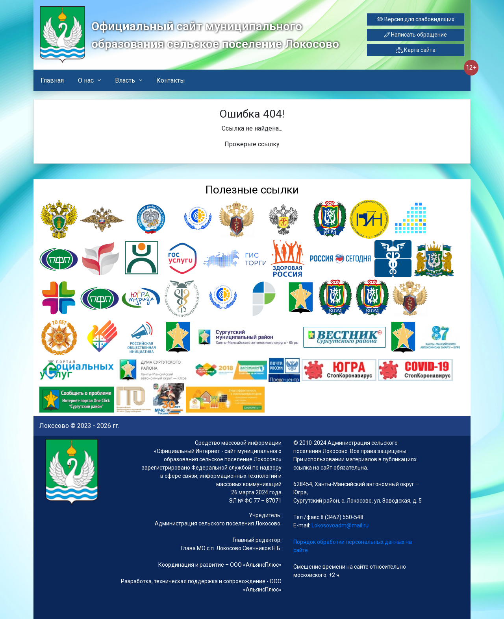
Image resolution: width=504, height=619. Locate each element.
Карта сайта (415, 50)
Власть (125, 80)
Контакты (170, 80)
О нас (86, 80)
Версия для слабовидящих (415, 19)
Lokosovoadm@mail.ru (339, 525)
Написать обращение (415, 34)
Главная (52, 80)
